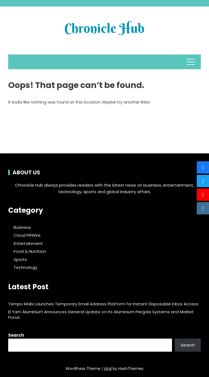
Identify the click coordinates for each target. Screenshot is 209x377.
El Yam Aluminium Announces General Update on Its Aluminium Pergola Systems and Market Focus (101, 314)
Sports (20, 259)
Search (16, 335)
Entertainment (28, 243)
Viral (108, 368)
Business (22, 227)
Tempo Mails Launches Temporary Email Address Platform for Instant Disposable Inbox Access (103, 304)
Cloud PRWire (27, 235)
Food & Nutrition (30, 251)
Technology (25, 267)
